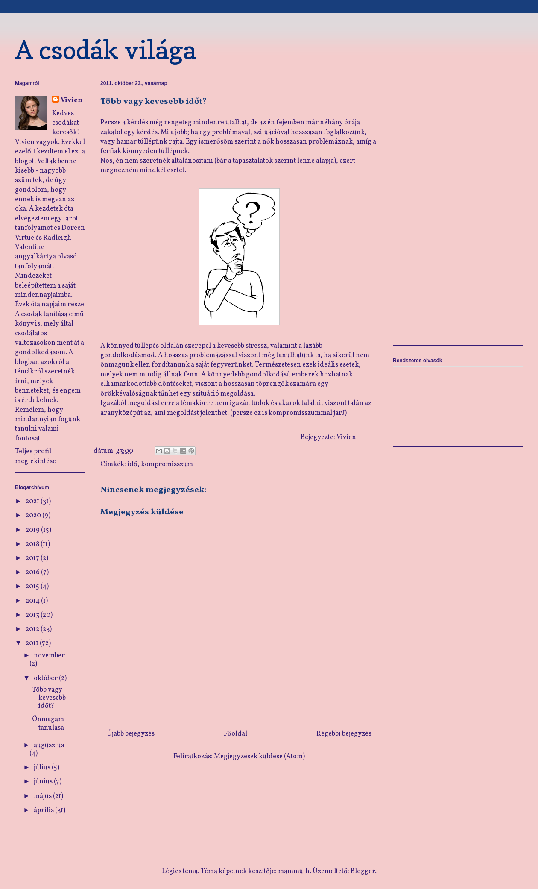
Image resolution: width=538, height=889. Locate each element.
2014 (33, 601)
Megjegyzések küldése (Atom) (259, 756)
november (49, 655)
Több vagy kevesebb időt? (49, 698)
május (43, 796)
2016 (33, 572)
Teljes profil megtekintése (35, 456)
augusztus (49, 745)
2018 (33, 544)
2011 (33, 643)
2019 (33, 530)
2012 (33, 629)
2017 (33, 558)
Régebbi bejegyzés (343, 734)
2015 (33, 586)
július (43, 767)
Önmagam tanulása (48, 723)
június (44, 781)
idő (132, 464)
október (46, 678)
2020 (34, 515)
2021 (33, 501)
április (44, 810)
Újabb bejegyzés (131, 734)
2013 (33, 615)
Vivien (71, 100)
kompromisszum (167, 464)
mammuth (294, 871)
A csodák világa (105, 49)
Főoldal (235, 734)
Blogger (363, 871)
